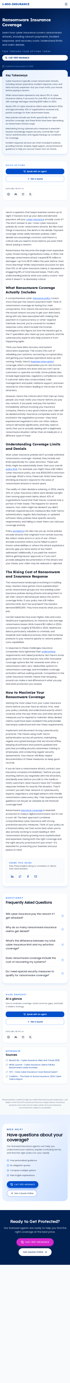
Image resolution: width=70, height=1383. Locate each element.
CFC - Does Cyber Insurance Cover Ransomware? (33, 1072)
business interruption (42, 361)
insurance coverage (32, 810)
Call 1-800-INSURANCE (17, 57)
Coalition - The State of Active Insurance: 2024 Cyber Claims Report (35, 1078)
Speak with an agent (35, 171)
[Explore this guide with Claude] (16, 194)
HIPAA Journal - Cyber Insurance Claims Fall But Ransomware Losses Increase (32, 1066)
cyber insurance (35, 219)
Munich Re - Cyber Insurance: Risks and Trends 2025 (34, 1060)
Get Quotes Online (35, 1252)
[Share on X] (20, 876)
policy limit (11, 469)
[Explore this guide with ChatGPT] (8, 194)
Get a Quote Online (21, 1193)
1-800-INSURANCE (15, 4)
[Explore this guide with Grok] (30, 194)
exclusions (18, 531)
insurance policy (42, 298)
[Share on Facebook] (28, 876)
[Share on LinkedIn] (12, 876)
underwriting (48, 651)
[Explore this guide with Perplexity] (23, 194)
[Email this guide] (36, 876)
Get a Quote (35, 179)
